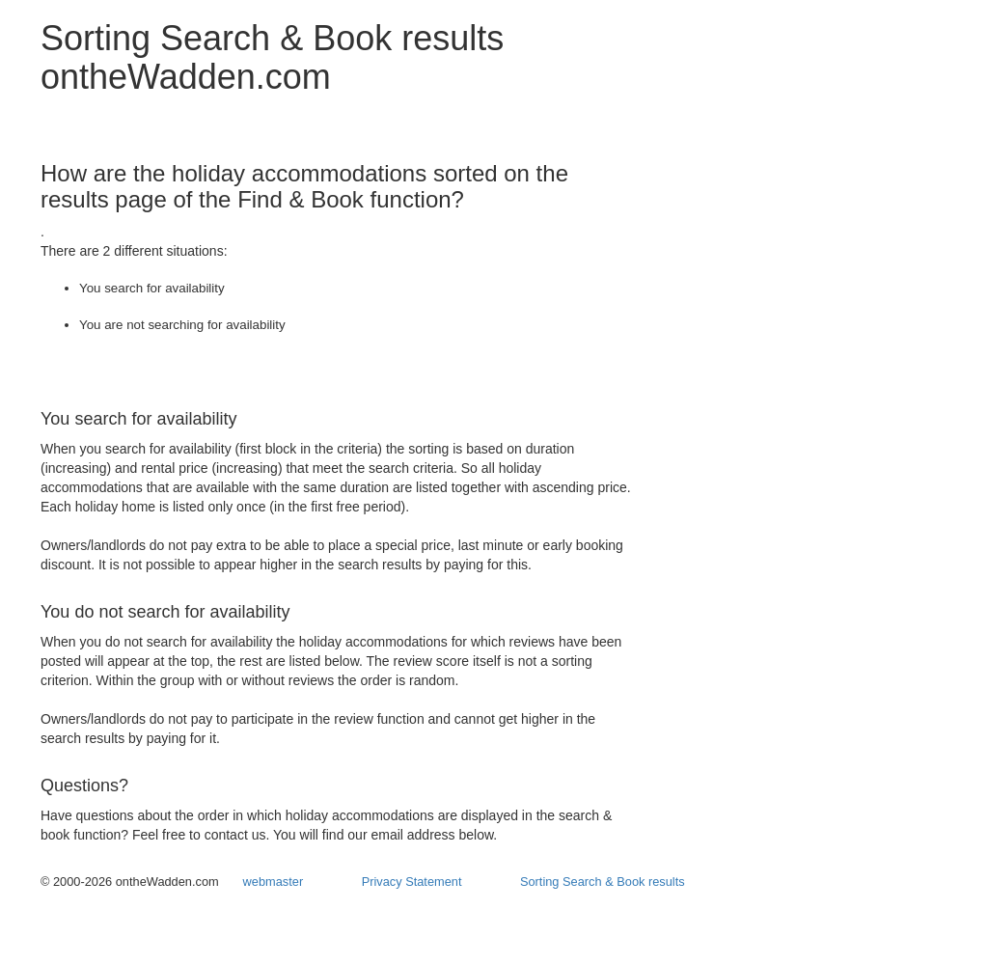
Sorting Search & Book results (602, 881)
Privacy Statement (412, 881)
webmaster (273, 881)
